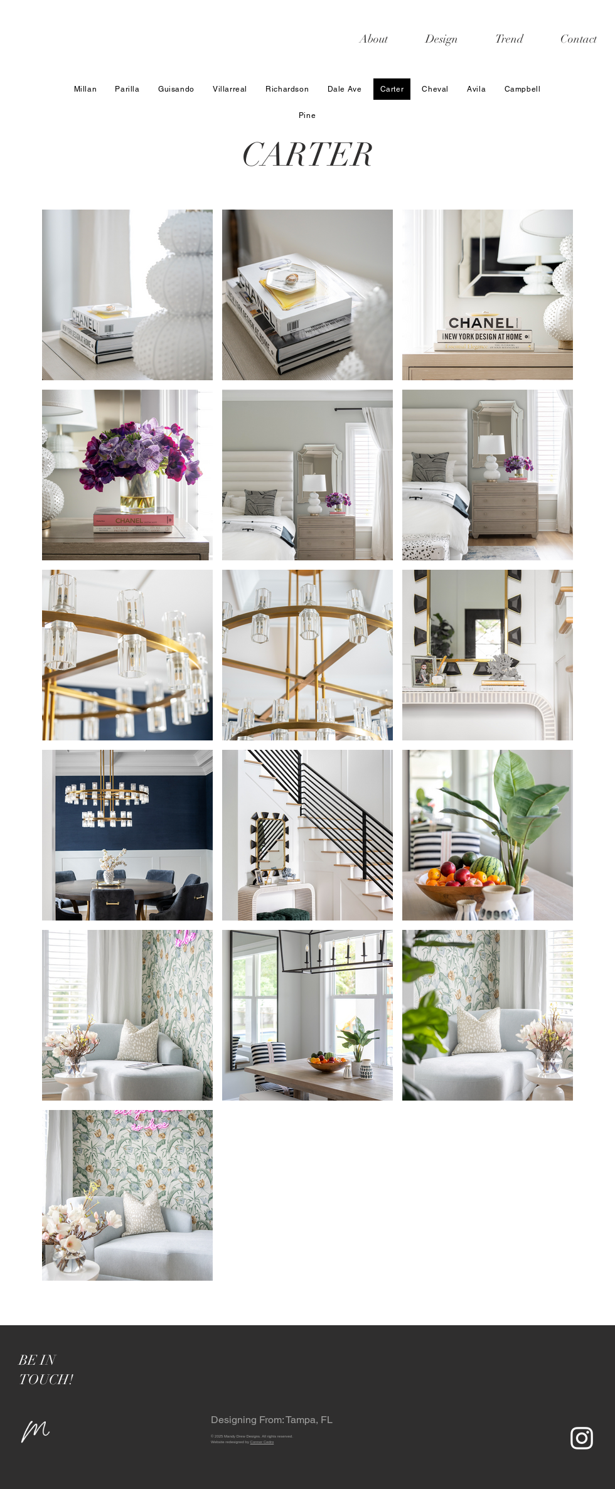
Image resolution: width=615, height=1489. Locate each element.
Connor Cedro (262, 1442)
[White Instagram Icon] (582, 1438)
